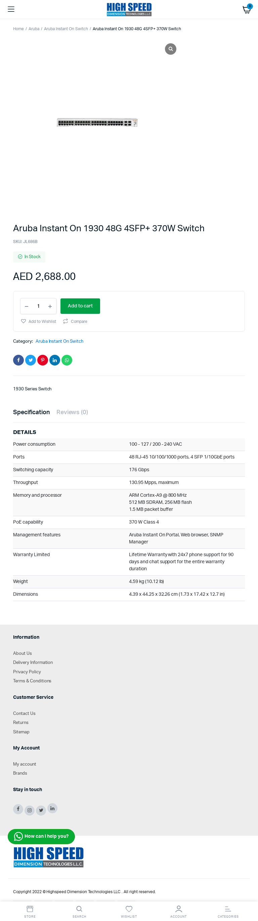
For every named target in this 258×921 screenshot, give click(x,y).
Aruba (34, 29)
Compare (79, 322)
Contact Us (24, 714)
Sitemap (21, 732)
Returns (21, 723)
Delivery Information (33, 663)
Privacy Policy (27, 672)
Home (18, 29)
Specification (31, 412)
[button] (38, 321)
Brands (20, 773)
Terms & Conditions (32, 681)
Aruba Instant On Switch (66, 29)
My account (24, 764)
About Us (22, 653)
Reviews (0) (72, 412)
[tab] (31, 412)
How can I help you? (41, 836)
